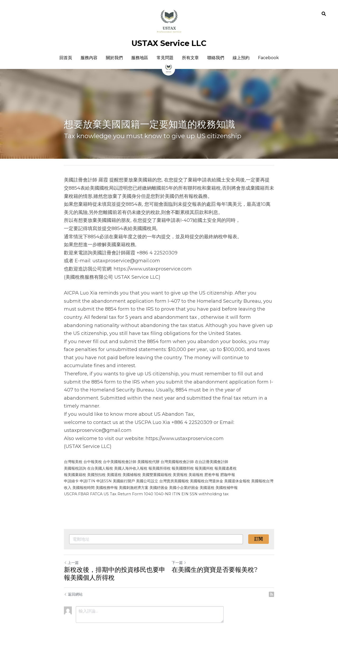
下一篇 (179, 562)
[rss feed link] (271, 594)
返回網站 (73, 594)
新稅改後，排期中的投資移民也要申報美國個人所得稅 (114, 573)
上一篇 (71, 562)
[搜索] (324, 14)
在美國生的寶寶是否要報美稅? (215, 569)
